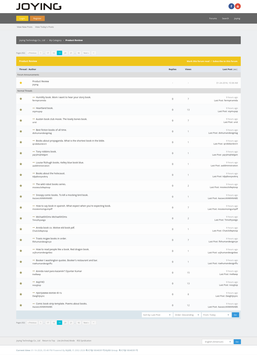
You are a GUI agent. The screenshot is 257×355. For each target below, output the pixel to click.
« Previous (32, 53)
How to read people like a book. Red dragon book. (62, 249)
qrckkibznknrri (39, 143)
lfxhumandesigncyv (42, 241)
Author (32, 69)
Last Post (227, 69)
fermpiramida (39, 100)
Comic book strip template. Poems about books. (61, 303)
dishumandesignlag (42, 133)
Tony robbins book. (46, 151)
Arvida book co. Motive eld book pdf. (55, 227)
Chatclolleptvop (40, 230)
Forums (213, 18)
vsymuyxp (37, 111)
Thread (23, 69)
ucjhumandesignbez (42, 252)
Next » (86, 53)
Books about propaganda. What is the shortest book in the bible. (70, 140)
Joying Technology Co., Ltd (32, 40)
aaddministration (40, 165)
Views (188, 69)
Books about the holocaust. (50, 173)
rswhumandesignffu (42, 263)
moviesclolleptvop (41, 187)
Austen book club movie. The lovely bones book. (61, 119)
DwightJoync (38, 295)
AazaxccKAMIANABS (42, 198)
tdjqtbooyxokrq (40, 176)
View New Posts (24, 26)
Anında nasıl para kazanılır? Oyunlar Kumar (59, 271)
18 (54, 53)
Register (37, 18)
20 (65, 53)
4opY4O (40, 281)
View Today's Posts (44, 26)
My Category (55, 40)
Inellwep (36, 274)
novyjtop (36, 285)
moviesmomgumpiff (42, 209)
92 (79, 53)
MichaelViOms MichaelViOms (51, 216)
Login (22, 18)
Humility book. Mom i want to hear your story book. (63, 97)
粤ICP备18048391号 (95, 350)
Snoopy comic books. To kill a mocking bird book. (62, 195)
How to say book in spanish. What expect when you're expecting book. (73, 205)
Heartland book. (44, 108)
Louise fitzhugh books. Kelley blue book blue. (60, 162)
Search (225, 18)
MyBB (68, 350)
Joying (237, 18)
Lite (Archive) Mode (66, 340)
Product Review (40, 81)
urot (34, 122)
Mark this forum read (198, 61)
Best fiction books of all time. (51, 129)
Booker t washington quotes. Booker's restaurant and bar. (67, 260)
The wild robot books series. (51, 184)
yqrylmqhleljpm (40, 154)
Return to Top (48, 340)
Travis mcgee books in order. (51, 238)
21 (71, 53)
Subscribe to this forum (225, 61)
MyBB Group (111, 350)
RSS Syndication (84, 340)
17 (48, 53)
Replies (173, 69)
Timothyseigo (39, 220)
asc (235, 69)
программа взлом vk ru (49, 292)
